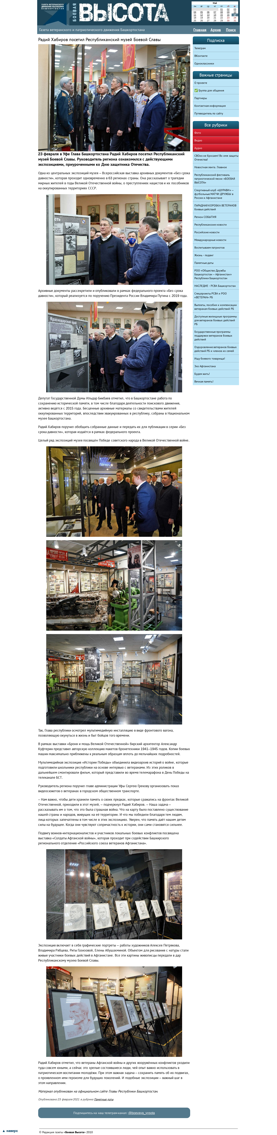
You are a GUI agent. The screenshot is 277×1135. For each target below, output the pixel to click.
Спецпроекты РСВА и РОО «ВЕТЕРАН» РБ (210, 295)
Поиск (231, 30)
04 (195, 12)
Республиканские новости (210, 224)
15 (221, 15)
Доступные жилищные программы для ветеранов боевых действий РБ (215, 320)
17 (235, 15)
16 (228, 15)
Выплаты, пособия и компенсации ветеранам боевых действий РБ (215, 306)
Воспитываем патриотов (209, 247)
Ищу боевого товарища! (209, 358)
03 (235, 9)
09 (228, 12)
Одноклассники (204, 63)
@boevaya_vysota (141, 1113)
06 (208, 12)
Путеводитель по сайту (208, 113)
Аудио (198, 148)
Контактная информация (210, 105)
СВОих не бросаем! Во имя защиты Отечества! (216, 157)
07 (215, 12)
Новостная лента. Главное (210, 167)
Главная (199, 30)
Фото (197, 132)
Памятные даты (103, 1099)
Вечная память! (203, 381)
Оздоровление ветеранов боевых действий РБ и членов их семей (215, 348)
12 (201, 15)
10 (235, 12)
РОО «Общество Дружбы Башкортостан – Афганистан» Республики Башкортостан (213, 274)
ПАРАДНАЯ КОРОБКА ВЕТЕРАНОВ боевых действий (215, 207)
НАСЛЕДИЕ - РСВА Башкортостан (215, 285)
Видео (198, 140)
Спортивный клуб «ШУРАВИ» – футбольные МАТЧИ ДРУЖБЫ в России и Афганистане (214, 194)
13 (208, 15)
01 (221, 9)
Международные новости (210, 240)
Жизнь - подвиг (204, 255)
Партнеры (200, 98)
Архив (215, 30)
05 (201, 12)
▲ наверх (10, 1131)
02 (228, 9)
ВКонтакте (200, 55)
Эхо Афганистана (205, 366)
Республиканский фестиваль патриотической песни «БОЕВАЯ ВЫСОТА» (214, 178)
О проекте (200, 82)
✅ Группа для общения (209, 90)
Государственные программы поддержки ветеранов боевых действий (213, 335)
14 (215, 15)
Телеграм (200, 48)
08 (221, 12)
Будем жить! (202, 373)
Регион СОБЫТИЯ (205, 217)
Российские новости (207, 232)
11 (195, 15)
